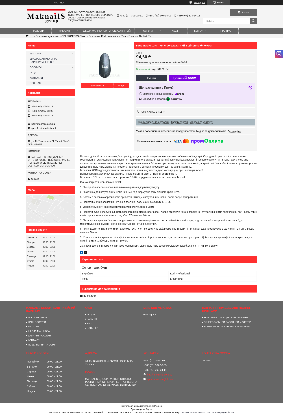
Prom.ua (158, 406)
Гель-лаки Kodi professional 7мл (107, 36)
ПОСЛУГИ (147, 30)
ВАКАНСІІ (92, 319)
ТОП (89, 323)
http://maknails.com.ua (43, 124)
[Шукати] (253, 21)
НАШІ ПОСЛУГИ (37, 322)
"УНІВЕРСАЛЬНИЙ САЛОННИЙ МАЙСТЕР (227, 322)
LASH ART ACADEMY (39, 335)
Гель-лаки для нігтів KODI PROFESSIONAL (61, 36)
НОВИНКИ (92, 328)
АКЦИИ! (91, 314)
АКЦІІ (175, 30)
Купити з (184, 78)
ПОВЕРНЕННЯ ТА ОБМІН (42, 344)
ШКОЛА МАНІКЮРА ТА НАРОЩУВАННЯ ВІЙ (43, 60)
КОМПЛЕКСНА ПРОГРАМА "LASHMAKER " (227, 326)
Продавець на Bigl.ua (141, 409)
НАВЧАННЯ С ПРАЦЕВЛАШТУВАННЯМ (226, 317)
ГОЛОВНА (38, 30)
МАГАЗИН (64, 30)
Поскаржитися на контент (192, 412)
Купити (151, 78)
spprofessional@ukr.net (43, 128)
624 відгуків (199, 2)
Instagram (150, 314)
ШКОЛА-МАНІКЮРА (39, 331)
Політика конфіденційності (220, 412)
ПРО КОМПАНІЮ (37, 317)
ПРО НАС (225, 30)
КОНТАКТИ (200, 30)
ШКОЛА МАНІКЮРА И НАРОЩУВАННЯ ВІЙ (107, 30)
